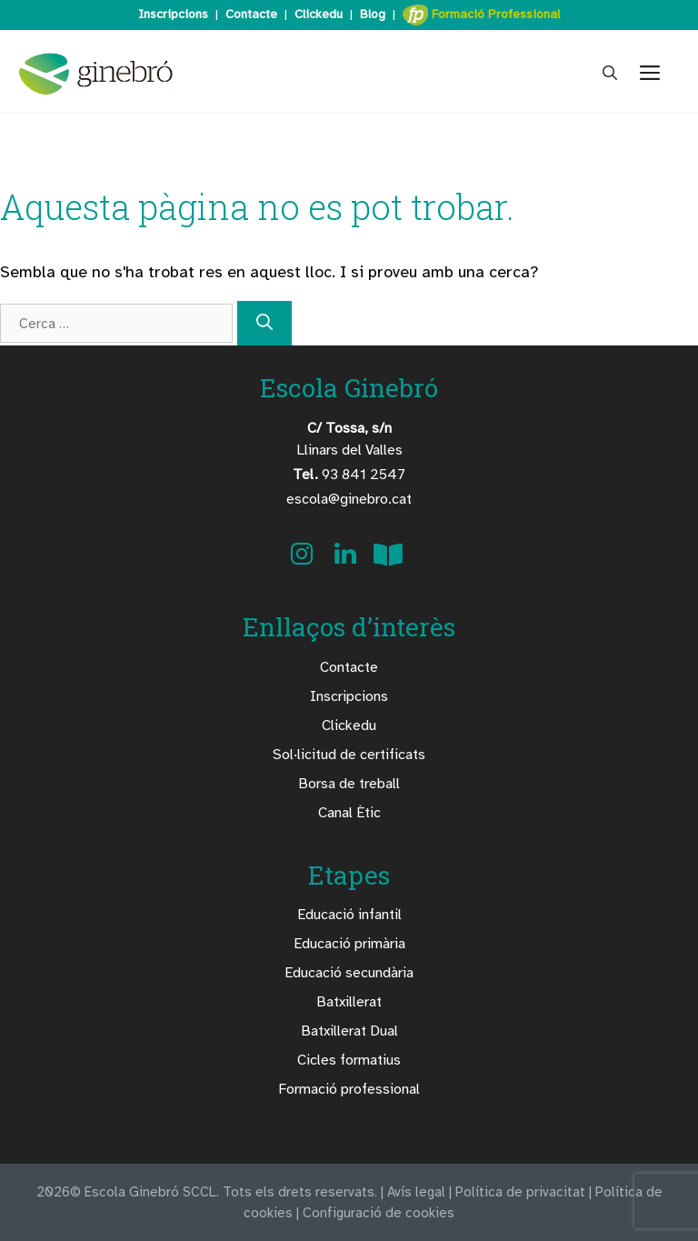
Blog (372, 14)
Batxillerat (349, 1002)
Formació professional (349, 1089)
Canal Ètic (349, 813)
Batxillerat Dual (349, 1031)
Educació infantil (349, 915)
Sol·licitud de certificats (349, 755)
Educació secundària (349, 973)
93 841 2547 (349, 474)
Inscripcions (173, 14)
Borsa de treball (349, 784)
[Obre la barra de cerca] (609, 73)
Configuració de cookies (378, 1213)
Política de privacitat (520, 1192)
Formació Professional (481, 15)
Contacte (251, 14)
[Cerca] (264, 323)
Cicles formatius (349, 1060)
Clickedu (318, 14)
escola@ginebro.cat (349, 499)
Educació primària (349, 944)
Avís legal (416, 1192)
